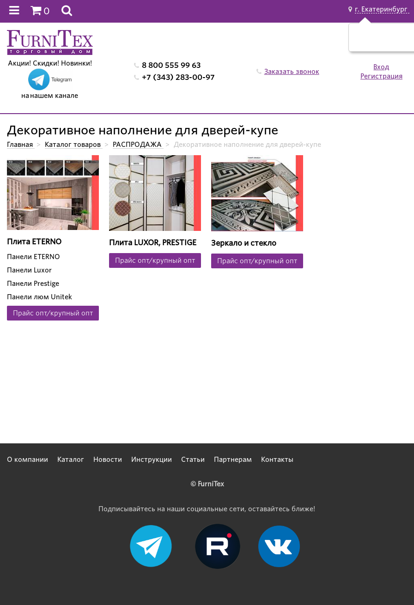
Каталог (70, 459)
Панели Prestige (33, 283)
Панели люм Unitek (39, 297)
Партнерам (233, 459)
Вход (381, 67)
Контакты (277, 459)
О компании (27, 459)
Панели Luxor (29, 270)
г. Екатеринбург (382, 9)
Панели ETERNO (33, 256)
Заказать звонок (291, 71)
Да (373, 42)
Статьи (193, 459)
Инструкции (151, 459)
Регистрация (381, 76)
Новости (107, 459)
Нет (395, 42)
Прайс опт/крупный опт (53, 313)
